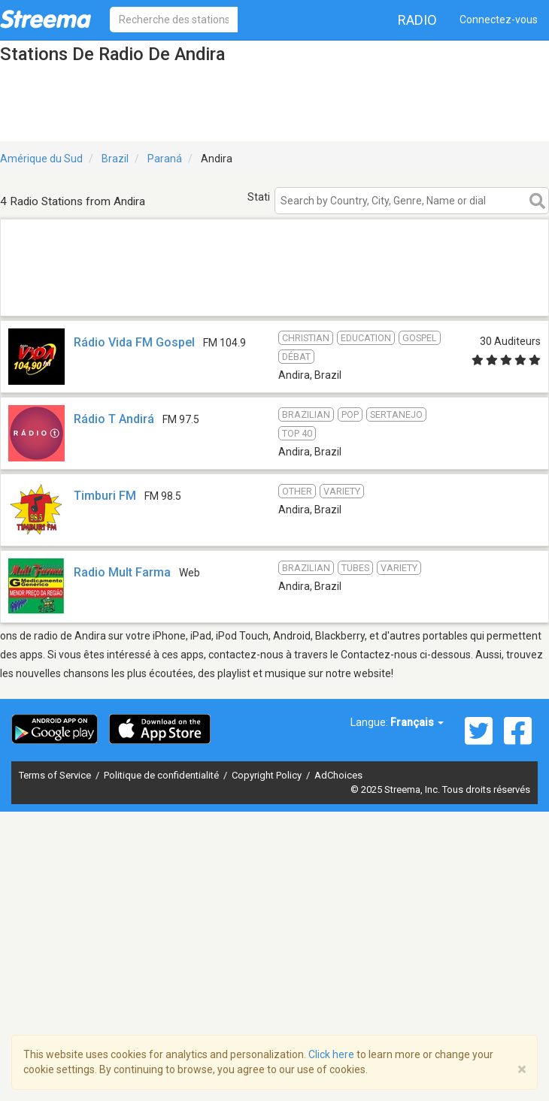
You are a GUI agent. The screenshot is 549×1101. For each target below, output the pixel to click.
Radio (417, 20)
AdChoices (338, 775)
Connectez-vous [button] (499, 20)
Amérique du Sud (41, 159)
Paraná (164, 159)
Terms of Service (56, 775)
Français (417, 722)
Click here (331, 1054)
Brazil (115, 159)
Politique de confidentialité (162, 775)
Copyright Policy (268, 775)
